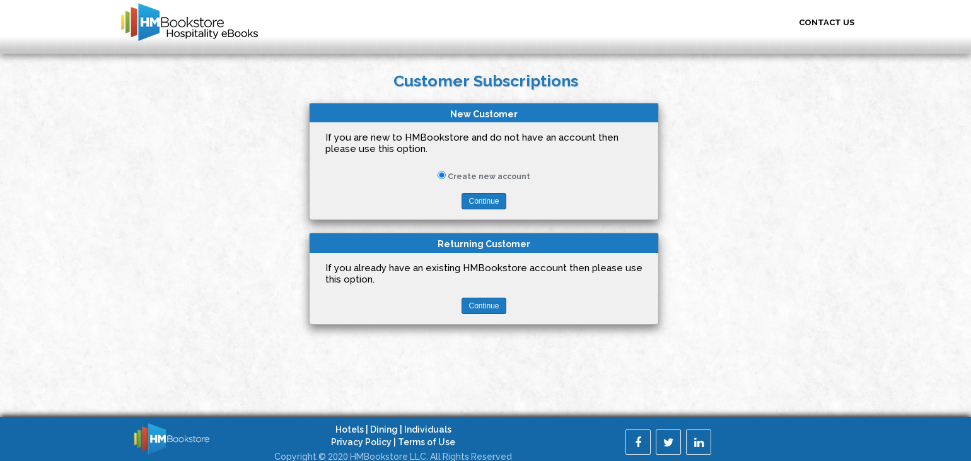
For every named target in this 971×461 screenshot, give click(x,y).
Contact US (826, 22)
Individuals (427, 429)
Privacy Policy (361, 442)
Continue (483, 201)
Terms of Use (426, 442)
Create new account (489, 176)
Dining (384, 429)
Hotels (349, 429)
